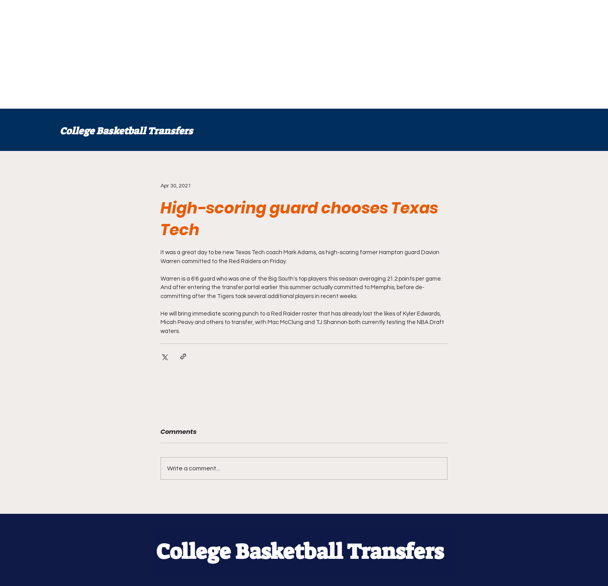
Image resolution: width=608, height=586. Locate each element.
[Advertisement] (232, 54)
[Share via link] (183, 356)
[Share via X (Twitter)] (164, 356)
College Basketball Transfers (126, 131)
